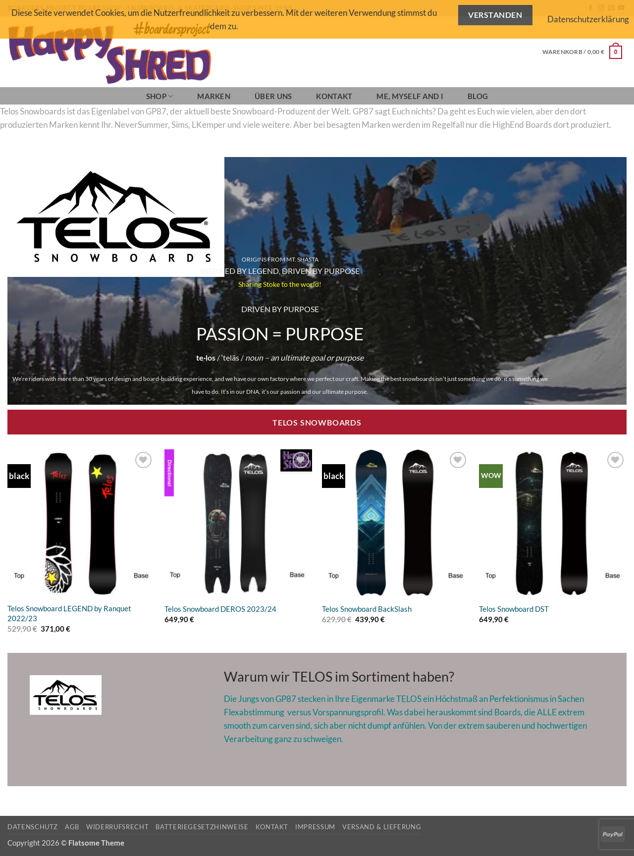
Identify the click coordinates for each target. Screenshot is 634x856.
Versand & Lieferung (381, 827)
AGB (72, 827)
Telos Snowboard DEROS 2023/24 (220, 608)
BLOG (478, 96)
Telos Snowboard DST (514, 608)
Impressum (315, 827)
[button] (582, 52)
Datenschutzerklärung (588, 19)
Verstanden (495, 15)
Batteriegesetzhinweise (202, 827)
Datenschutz (32, 827)
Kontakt (334, 96)
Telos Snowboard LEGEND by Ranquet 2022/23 (69, 613)
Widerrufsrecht (117, 827)
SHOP (159, 96)
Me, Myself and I (409, 96)
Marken (213, 96)
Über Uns (273, 96)
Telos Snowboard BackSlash (367, 608)
